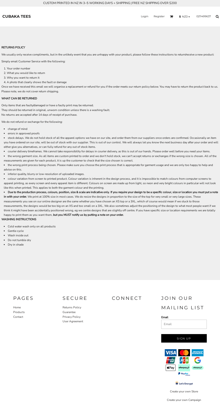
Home (17, 307)
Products (19, 312)
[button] (171, 16)
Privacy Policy (71, 317)
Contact (18, 317)
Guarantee (69, 312)
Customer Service (29, 61)
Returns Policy (72, 307)
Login (144, 16)
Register (159, 16)
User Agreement (73, 321)
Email (164, 317)
